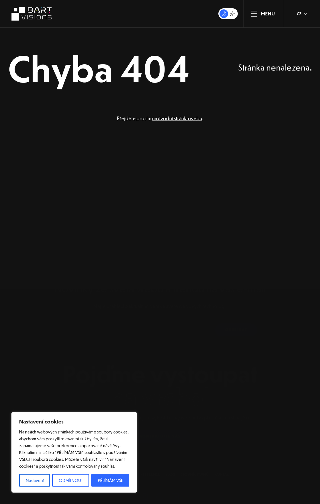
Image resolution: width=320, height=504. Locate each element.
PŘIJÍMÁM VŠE (110, 480)
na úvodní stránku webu (177, 118)
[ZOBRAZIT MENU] (253, 13)
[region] (74, 452)
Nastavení (35, 480)
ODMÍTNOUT (71, 480)
